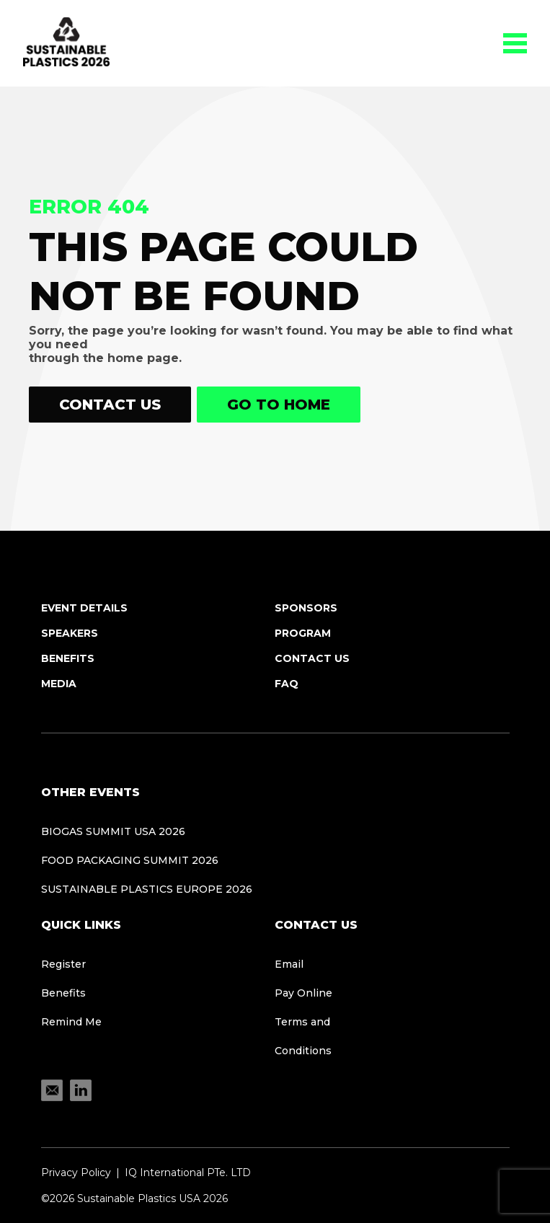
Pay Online (303, 992)
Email (289, 964)
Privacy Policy (76, 1172)
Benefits (67, 658)
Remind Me (71, 1021)
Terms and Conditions (303, 1036)
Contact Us (110, 404)
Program (303, 633)
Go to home (278, 404)
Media (58, 683)
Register (63, 964)
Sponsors (306, 607)
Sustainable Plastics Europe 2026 (146, 889)
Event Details (84, 607)
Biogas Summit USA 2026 (113, 831)
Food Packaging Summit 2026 (129, 860)
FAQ (286, 683)
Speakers (69, 633)
